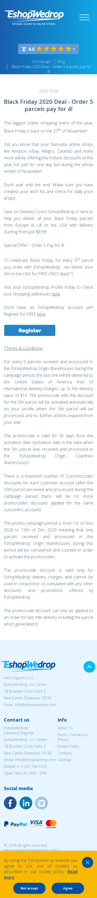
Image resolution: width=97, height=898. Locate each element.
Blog (61, 61)
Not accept (29, 888)
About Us (65, 727)
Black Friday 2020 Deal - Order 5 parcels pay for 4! (51, 69)
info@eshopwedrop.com (35, 704)
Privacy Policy (68, 746)
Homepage (41, 61)
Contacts (64, 753)
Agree (68, 888)
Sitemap (64, 759)
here (55, 294)
